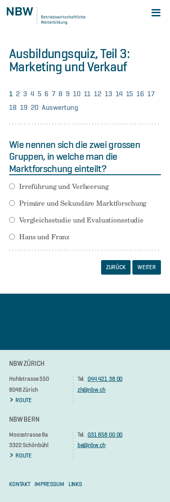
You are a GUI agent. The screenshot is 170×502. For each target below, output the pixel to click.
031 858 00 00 (104, 434)
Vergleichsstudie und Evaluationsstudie (81, 220)
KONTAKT (19, 483)
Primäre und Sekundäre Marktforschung (82, 203)
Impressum (49, 483)
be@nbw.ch (92, 444)
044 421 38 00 (104, 378)
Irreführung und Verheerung (64, 186)
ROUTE (20, 400)
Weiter (146, 267)
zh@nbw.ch (92, 389)
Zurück (116, 267)
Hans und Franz (44, 237)
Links (75, 483)
